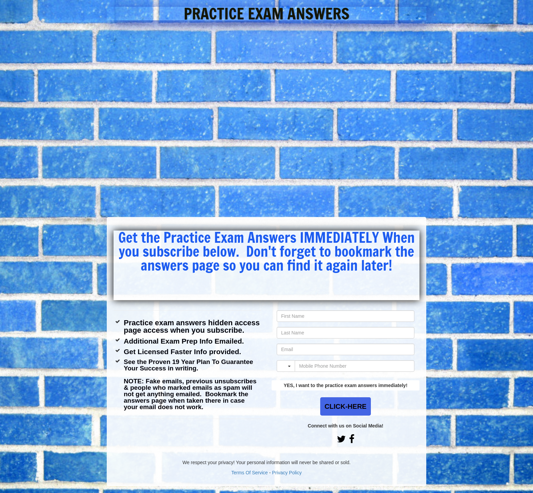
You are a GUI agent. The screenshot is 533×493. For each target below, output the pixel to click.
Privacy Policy (287, 472)
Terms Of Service (249, 472)
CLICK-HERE (345, 406)
